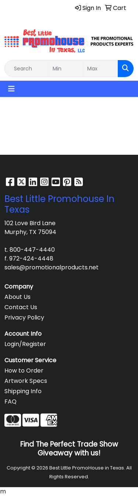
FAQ (10, 401)
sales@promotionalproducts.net (51, 267)
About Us (17, 297)
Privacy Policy (24, 317)
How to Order (23, 370)
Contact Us (20, 307)
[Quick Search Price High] (100, 68)
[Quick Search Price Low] (66, 68)
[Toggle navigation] (11, 89)
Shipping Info (23, 391)
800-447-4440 (32, 249)
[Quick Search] (26, 68)
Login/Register (25, 344)
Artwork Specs (25, 381)
